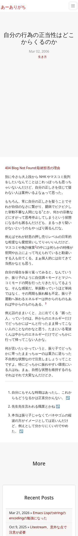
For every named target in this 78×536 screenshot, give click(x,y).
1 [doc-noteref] (42, 211)
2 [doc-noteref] (35, 246)
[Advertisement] (39, 106)
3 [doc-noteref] (45, 303)
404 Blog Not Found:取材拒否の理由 (33, 168)
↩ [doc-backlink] (68, 397)
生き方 (42, 57)
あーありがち (11, 6)
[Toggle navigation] (73, 6)
